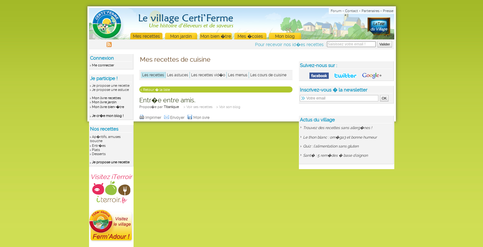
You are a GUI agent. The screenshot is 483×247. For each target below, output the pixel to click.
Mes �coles (250, 36)
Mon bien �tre (215, 36)
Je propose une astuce (110, 90)
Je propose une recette (110, 86)
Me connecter (103, 65)
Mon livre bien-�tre (108, 107)
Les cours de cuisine (268, 75)
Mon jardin (181, 36)
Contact (351, 11)
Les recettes (153, 75)
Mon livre (198, 117)
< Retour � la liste (155, 90)
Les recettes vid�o (208, 75)
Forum (336, 11)
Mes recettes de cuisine (175, 59)
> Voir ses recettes (197, 107)
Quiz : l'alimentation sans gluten (331, 146)
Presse (388, 11)
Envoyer (174, 117)
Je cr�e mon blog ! (108, 116)
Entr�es (99, 146)
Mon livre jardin (104, 102)
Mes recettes (146, 36)
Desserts (99, 154)
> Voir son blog (228, 107)
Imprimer (150, 117)
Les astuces (177, 75)
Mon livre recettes (106, 98)
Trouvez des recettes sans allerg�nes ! (337, 128)
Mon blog (285, 36)
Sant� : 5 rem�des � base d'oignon (335, 155)
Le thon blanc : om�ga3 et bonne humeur (340, 137)
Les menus (237, 75)
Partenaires (370, 11)
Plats (96, 150)
